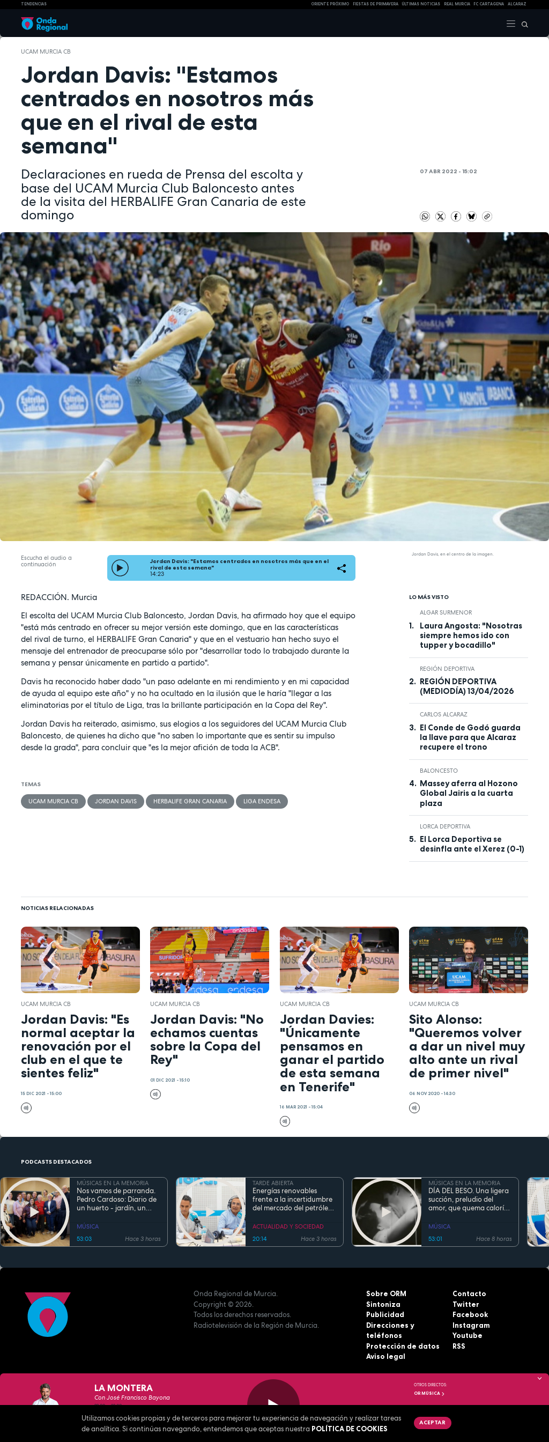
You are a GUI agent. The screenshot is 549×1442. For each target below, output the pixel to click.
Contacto (469, 1293)
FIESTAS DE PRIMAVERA (375, 4)
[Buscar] (522, 23)
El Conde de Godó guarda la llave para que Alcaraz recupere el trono (470, 737)
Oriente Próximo (330, 4)
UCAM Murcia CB (46, 51)
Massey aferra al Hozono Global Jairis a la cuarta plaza (469, 793)
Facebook (470, 1314)
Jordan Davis (116, 801)
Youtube (467, 1335)
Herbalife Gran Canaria (190, 801)
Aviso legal (385, 1356)
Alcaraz (517, 4)
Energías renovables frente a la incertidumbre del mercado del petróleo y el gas (292, 1200)
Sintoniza (383, 1304)
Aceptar (432, 1422)
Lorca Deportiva (445, 826)
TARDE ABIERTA (273, 1183)
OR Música (429, 1393)
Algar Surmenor (446, 612)
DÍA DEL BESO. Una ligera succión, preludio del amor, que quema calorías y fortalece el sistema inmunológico (469, 1200)
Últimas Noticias (421, 4)
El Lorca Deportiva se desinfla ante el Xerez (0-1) (472, 844)
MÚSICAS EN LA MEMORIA (113, 1183)
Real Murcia (457, 4)
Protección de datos (403, 1346)
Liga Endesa (261, 801)
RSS (458, 1346)
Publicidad (385, 1314)
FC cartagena (488, 4)
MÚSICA (88, 1226)
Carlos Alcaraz (444, 714)
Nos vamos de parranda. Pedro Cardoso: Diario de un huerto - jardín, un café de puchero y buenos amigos (118, 1200)
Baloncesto (439, 770)
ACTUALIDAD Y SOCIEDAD (288, 1226)
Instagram (471, 1325)
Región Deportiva (447, 668)
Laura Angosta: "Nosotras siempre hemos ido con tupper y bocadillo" (471, 635)
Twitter (465, 1304)
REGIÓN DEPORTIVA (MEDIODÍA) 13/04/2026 (467, 686)
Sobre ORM (386, 1293)
